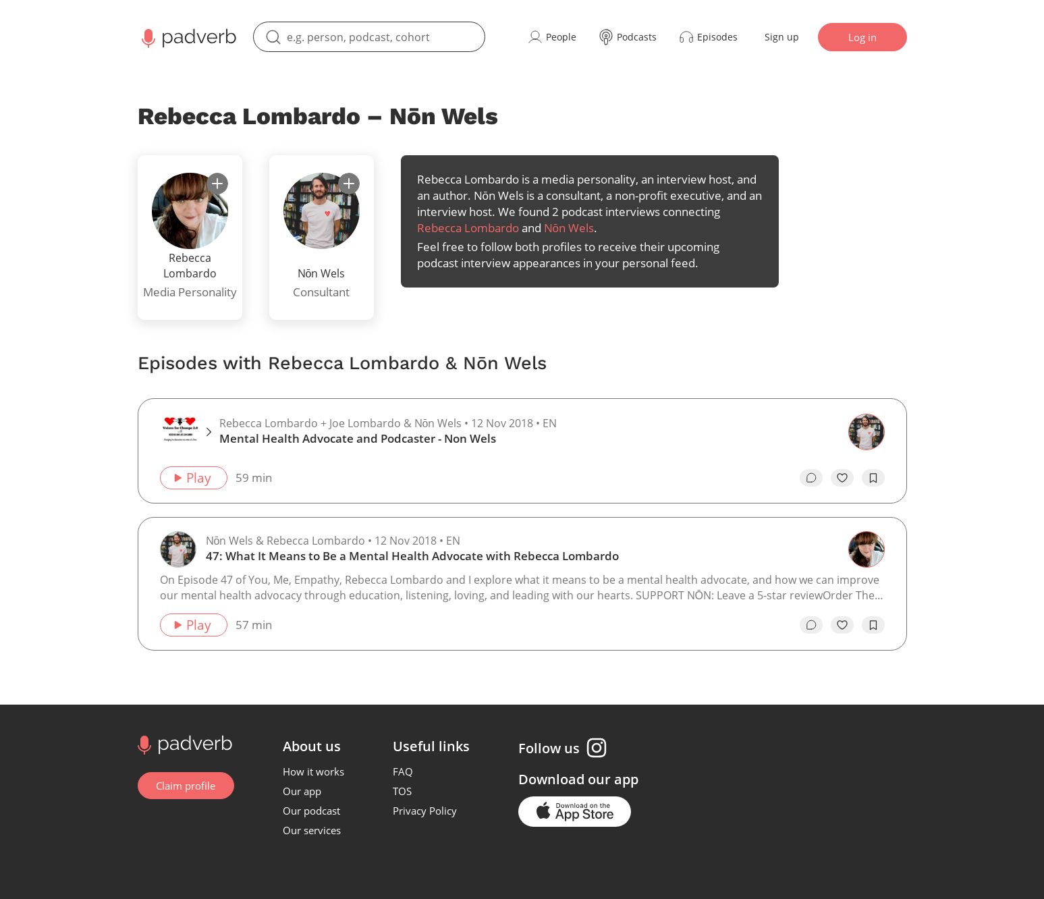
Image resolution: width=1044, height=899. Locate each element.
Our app (302, 791)
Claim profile (186, 785)
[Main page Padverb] (187, 37)
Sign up (782, 36)
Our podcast (312, 810)
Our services (312, 830)
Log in (862, 37)
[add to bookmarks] (873, 478)
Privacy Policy (425, 810)
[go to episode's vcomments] (811, 478)
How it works (314, 771)
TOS (402, 791)
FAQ (403, 771)
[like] (842, 478)
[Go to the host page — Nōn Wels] (178, 549)
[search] (369, 37)
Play (192, 478)
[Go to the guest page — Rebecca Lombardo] (866, 549)
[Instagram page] (597, 748)
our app (613, 779)
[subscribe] (217, 183)
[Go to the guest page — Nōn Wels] (866, 432)
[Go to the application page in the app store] (575, 811)
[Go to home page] (183, 744)
